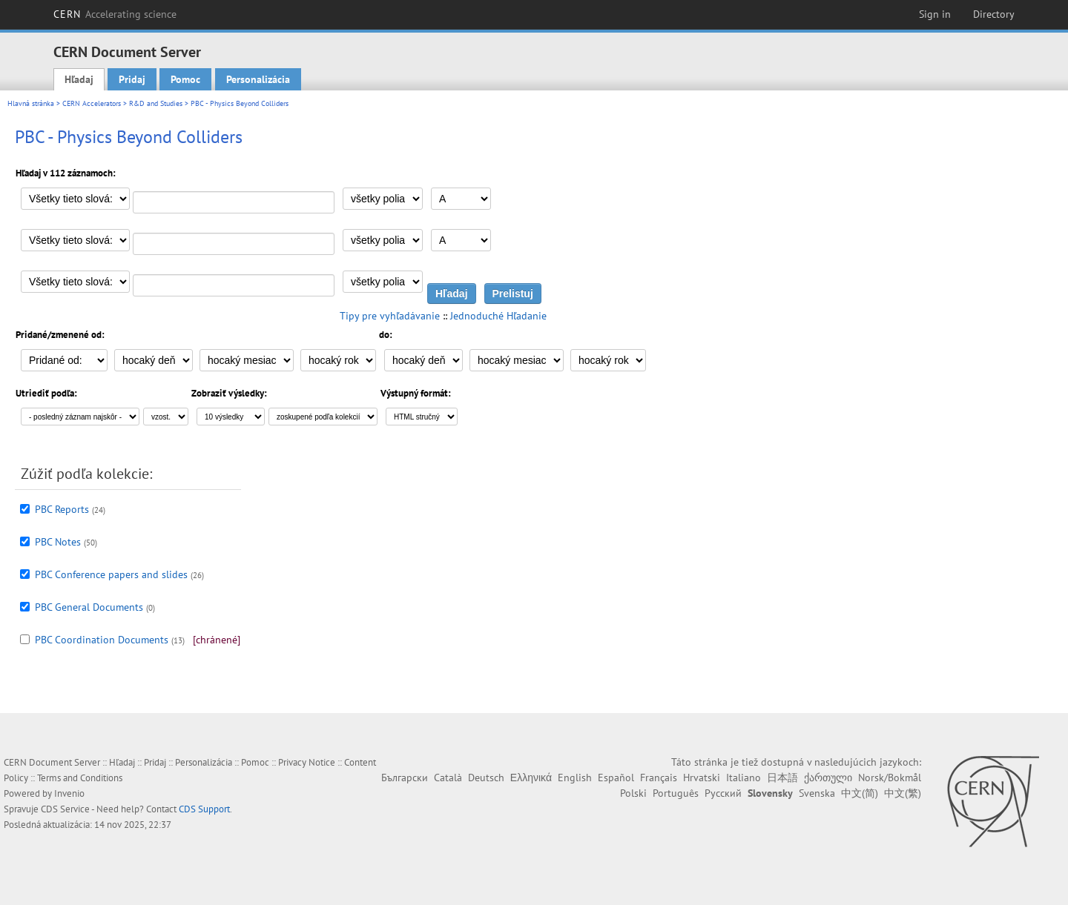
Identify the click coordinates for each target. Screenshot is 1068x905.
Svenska (817, 793)
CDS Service (65, 809)
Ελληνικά (531, 777)
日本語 (782, 777)
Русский (723, 793)
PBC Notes (58, 541)
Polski (633, 793)
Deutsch (486, 777)
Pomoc (185, 79)
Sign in (935, 14)
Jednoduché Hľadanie (498, 315)
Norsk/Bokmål (889, 777)
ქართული (828, 777)
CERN (115, 14)
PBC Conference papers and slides (111, 574)
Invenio (69, 793)
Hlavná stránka (30, 103)
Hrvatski (701, 777)
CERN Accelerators (91, 103)
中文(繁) (902, 793)
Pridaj (132, 79)
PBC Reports (62, 509)
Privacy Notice (306, 762)
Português (676, 793)
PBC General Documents (89, 607)
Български (404, 777)
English (575, 777)
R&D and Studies (155, 103)
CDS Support (204, 809)
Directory (994, 14)
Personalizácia (258, 79)
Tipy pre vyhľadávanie (390, 315)
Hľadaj (79, 79)
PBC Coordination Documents (101, 639)
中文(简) (859, 793)
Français (658, 777)
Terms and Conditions (79, 778)
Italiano (743, 777)
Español (616, 777)
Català (448, 777)
